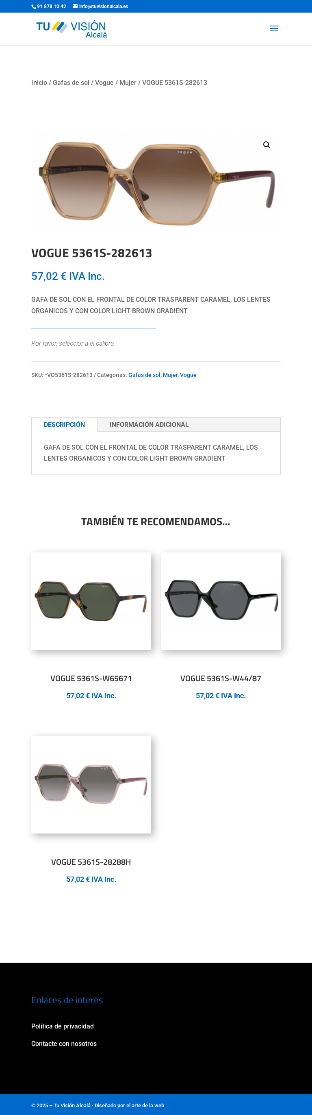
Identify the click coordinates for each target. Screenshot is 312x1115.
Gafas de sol (71, 83)
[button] (267, 145)
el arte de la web (145, 1105)
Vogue (104, 83)
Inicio (39, 83)
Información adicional (149, 425)
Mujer (127, 83)
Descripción (64, 425)
